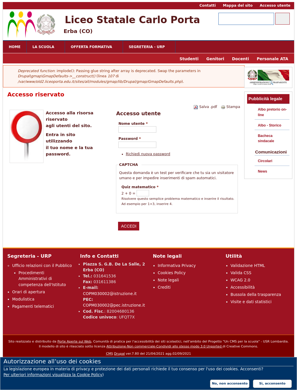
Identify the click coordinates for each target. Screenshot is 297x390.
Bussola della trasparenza (256, 294)
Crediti (164, 287)
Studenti (189, 58)
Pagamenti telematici (33, 306)
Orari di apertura (28, 292)
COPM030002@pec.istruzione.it (114, 305)
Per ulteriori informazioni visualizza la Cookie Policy (52, 375)
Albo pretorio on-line (272, 112)
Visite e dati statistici (251, 301)
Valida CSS (241, 272)
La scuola (44, 47)
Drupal (119, 354)
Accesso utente (275, 5)
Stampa (230, 107)
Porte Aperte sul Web (74, 341)
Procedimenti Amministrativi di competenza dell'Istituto (42, 278)
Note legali (168, 280)
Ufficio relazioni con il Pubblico (42, 265)
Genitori (215, 58)
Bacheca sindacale (266, 138)
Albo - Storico (269, 125)
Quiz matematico (140, 187)
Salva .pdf (205, 107)
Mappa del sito (238, 5)
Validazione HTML (248, 265)
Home (14, 47)
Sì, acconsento (272, 383)
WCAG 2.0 (240, 280)
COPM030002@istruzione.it (110, 293)
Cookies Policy (172, 272)
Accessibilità (243, 287)
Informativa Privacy (177, 265)
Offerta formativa (92, 47)
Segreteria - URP (148, 47)
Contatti (207, 5)
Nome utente (133, 124)
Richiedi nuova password (148, 154)
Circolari (265, 161)
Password (129, 139)
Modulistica (23, 299)
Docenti (240, 58)
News (262, 171)
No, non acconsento (230, 383)
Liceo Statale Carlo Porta (132, 19)
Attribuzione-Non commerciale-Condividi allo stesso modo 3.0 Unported (164, 346)
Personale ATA (272, 58)
